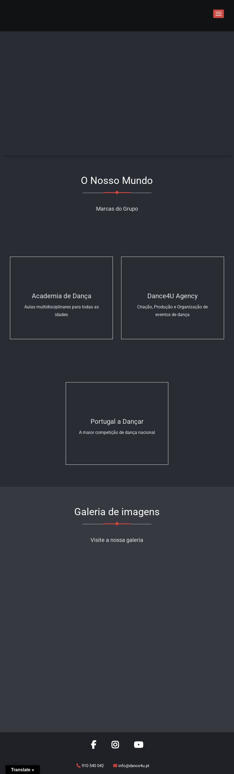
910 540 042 (90, 765)
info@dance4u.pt (131, 765)
